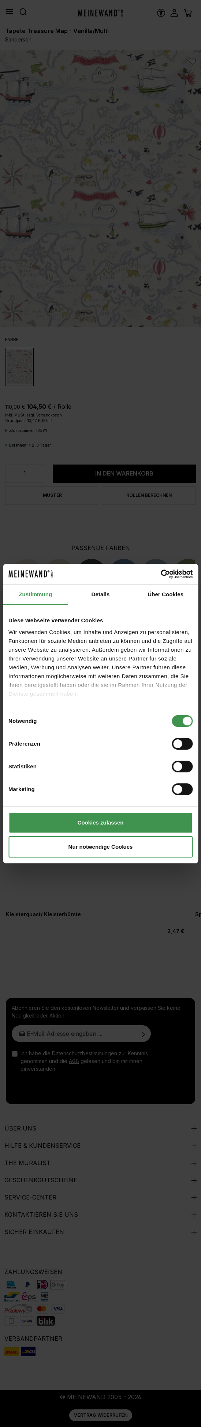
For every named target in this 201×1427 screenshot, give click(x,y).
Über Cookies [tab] (165, 594)
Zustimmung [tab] (35, 594)
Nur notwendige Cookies (100, 847)
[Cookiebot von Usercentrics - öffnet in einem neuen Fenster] (161, 574)
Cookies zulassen (101, 822)
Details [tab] (101, 594)
